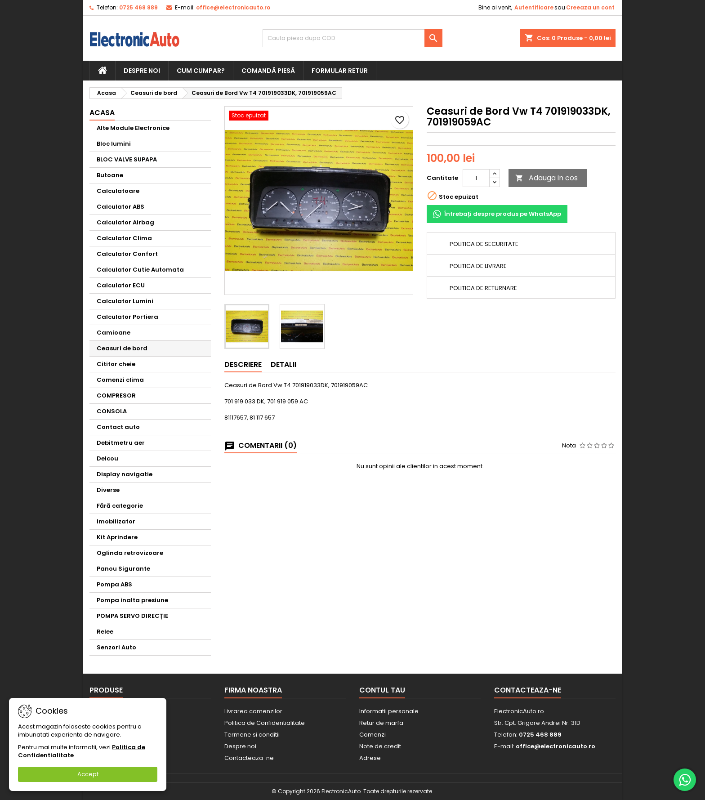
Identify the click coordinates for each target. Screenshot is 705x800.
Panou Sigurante (123, 568)
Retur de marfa (381, 723)
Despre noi (142, 70)
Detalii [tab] (283, 364)
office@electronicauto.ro (233, 7)
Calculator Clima (124, 238)
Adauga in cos (546, 178)
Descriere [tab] (243, 364)
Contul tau (382, 690)
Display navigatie (124, 474)
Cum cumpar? (201, 70)
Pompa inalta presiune (132, 600)
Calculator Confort (127, 254)
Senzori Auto (116, 647)
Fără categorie (120, 505)
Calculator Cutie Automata (140, 269)
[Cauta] (352, 38)
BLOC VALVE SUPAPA (127, 159)
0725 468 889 (138, 7)
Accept (87, 774)
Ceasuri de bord (122, 348)
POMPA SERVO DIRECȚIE (132, 616)
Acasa (102, 112)
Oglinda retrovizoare (130, 553)
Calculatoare (118, 191)
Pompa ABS (114, 584)
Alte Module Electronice (133, 128)
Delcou (107, 458)
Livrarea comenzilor (253, 711)
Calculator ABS (120, 206)
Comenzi (372, 734)
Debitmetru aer (121, 442)
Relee (105, 631)
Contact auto (118, 427)
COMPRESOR (116, 395)
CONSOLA (112, 411)
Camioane (113, 332)
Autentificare (533, 7)
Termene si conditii (252, 734)
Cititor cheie (116, 364)
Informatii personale (389, 711)
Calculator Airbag (125, 222)
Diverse (108, 490)
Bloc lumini (114, 143)
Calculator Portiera (127, 317)
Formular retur (340, 70)
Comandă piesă (268, 70)
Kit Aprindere (117, 537)
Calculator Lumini (125, 301)
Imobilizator (116, 521)
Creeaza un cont (590, 7)
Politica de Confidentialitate (264, 723)
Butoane (110, 175)
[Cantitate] (476, 178)
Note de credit (380, 746)
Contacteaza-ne (249, 758)
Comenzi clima (120, 379)
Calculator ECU (121, 285)
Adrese (370, 758)
